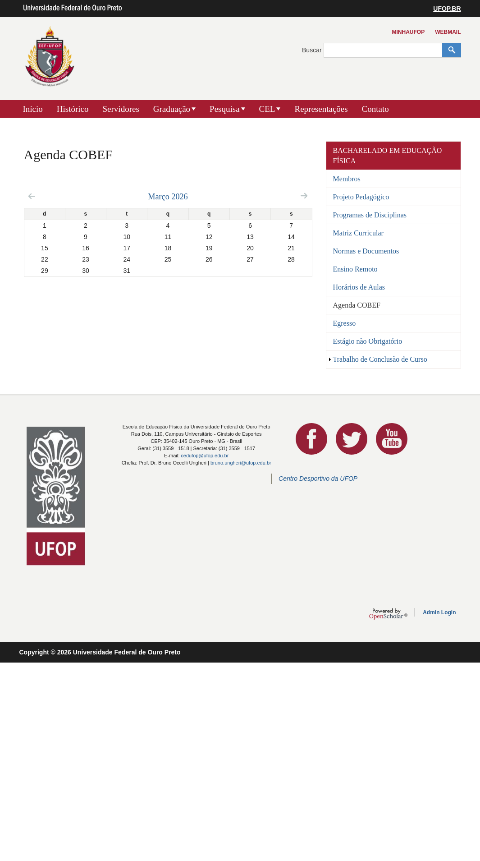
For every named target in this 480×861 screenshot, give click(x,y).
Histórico (73, 109)
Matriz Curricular (358, 233)
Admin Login (439, 612)
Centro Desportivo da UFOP (318, 478)
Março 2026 (167, 196)
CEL (267, 109)
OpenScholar (388, 614)
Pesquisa (225, 109)
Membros (347, 179)
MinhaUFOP (408, 32)
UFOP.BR (447, 8)
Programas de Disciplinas (370, 215)
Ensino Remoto (355, 269)
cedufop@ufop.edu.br (205, 455)
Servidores (121, 109)
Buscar (312, 50)
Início (33, 109)
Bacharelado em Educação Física (387, 156)
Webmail (448, 32)
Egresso (344, 323)
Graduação (171, 109)
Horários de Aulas (359, 287)
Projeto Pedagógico (361, 197)
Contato (375, 109)
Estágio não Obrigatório (367, 341)
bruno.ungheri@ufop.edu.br (240, 462)
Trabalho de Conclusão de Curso (380, 359)
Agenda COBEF (356, 305)
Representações (320, 109)
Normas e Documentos (366, 251)
